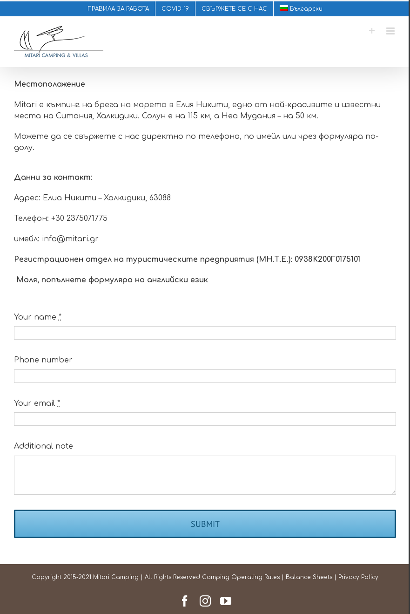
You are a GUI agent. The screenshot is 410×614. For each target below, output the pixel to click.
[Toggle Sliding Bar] (368, 31)
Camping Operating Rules (239, 577)
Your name (37, 317)
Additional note (43, 446)
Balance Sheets (307, 577)
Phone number (43, 360)
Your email (37, 403)
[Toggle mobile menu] (387, 31)
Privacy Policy (356, 577)
